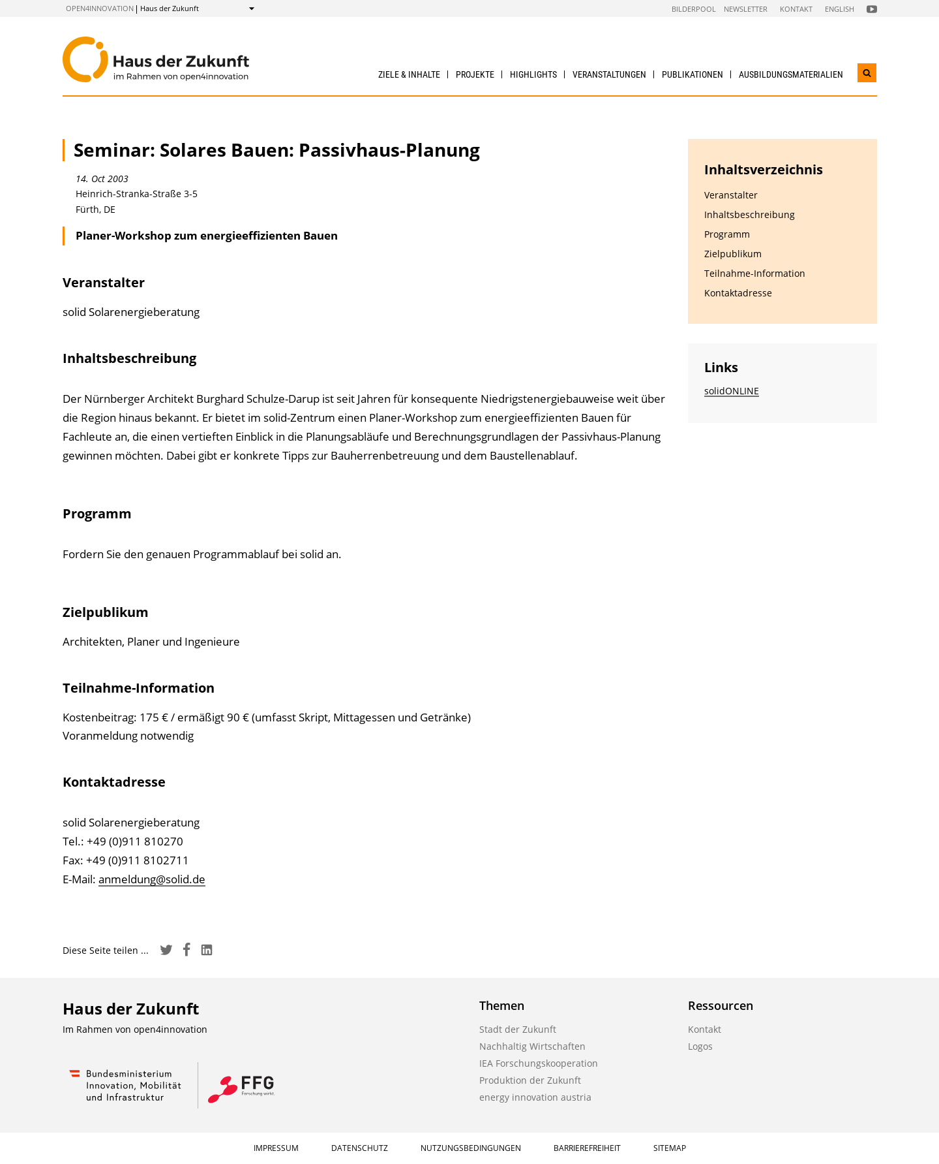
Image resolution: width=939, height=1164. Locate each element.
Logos (700, 1046)
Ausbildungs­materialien (791, 74)
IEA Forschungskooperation (538, 1063)
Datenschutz (359, 1148)
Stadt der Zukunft (517, 1029)
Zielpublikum (733, 253)
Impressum (276, 1148)
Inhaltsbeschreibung (749, 214)
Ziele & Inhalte (409, 74)
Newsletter (746, 9)
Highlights (533, 74)
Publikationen (692, 74)
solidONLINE (731, 391)
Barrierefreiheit (587, 1148)
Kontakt (796, 9)
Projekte (475, 74)
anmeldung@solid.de (151, 879)
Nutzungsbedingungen (471, 1148)
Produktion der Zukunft (530, 1080)
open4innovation (100, 8)
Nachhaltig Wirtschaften (532, 1046)
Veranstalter (731, 195)
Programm (727, 234)
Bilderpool (694, 9)
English (839, 9)
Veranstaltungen (609, 74)
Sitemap (669, 1148)
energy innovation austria (535, 1097)
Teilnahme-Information (754, 273)
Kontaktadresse (738, 293)
